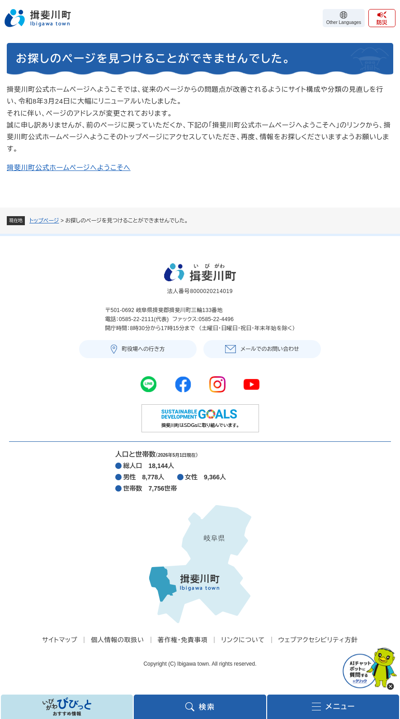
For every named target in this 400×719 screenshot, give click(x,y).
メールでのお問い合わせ (269, 349)
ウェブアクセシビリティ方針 (318, 639)
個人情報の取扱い (117, 639)
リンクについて (242, 639)
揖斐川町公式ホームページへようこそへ (69, 167)
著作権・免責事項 (183, 639)
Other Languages (343, 22)
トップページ (44, 221)
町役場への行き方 (143, 349)
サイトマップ (59, 639)
